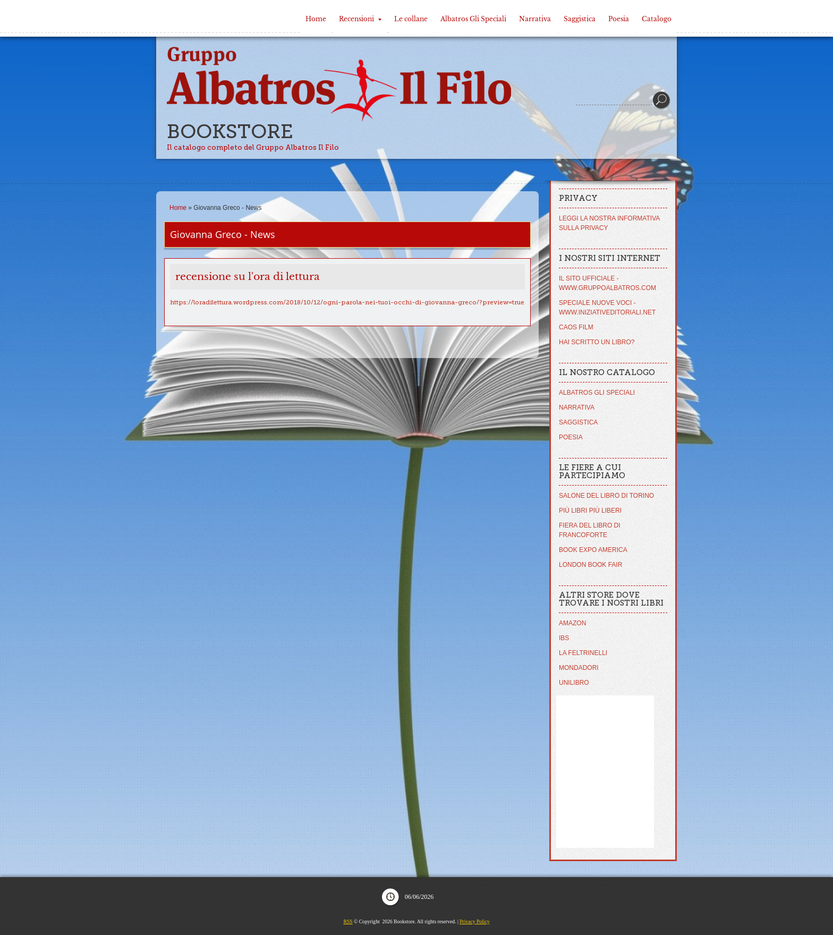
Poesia (618, 19)
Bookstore (230, 131)
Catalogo (657, 19)
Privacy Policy (474, 921)
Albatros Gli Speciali (473, 19)
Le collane (411, 19)
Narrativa (535, 19)
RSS (348, 921)
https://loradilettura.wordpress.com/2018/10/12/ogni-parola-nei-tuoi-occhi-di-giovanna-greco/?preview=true (347, 302)
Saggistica (580, 19)
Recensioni (360, 19)
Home (315, 19)
